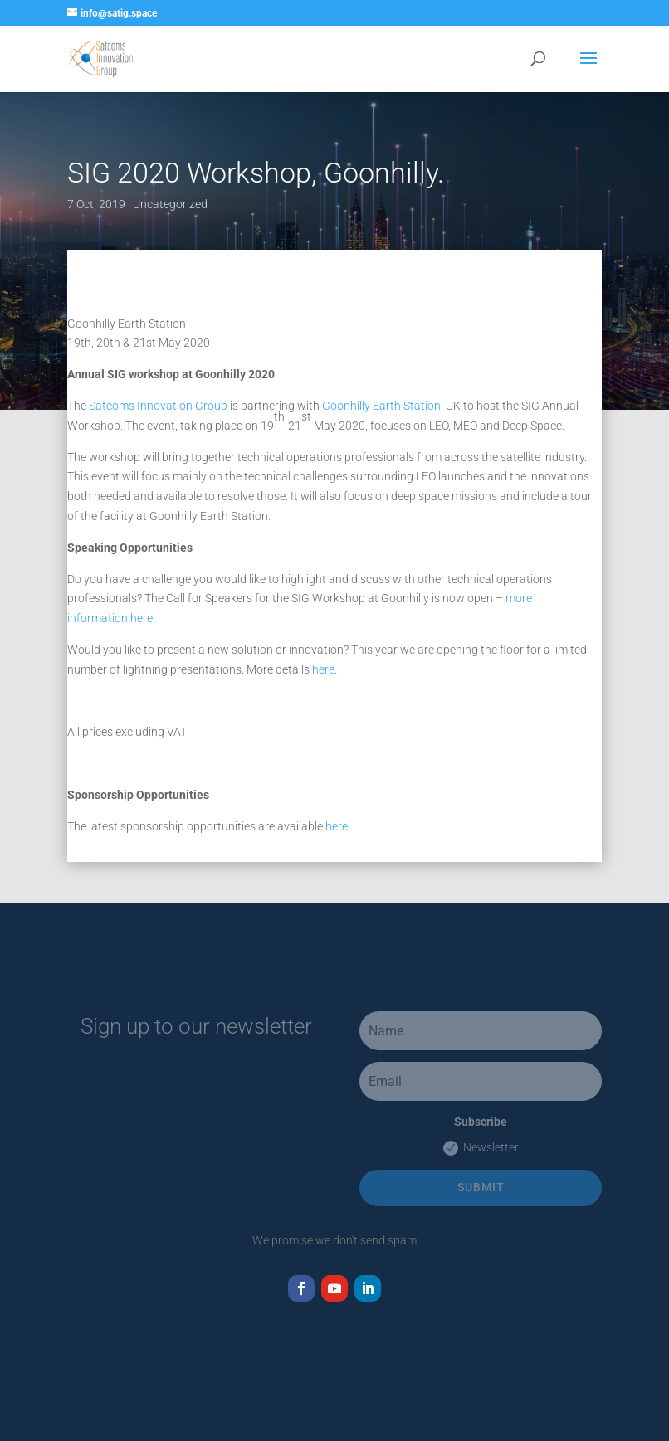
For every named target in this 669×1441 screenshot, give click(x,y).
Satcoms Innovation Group (158, 405)
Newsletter (481, 1148)
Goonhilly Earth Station (381, 405)
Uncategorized (170, 204)
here (323, 669)
